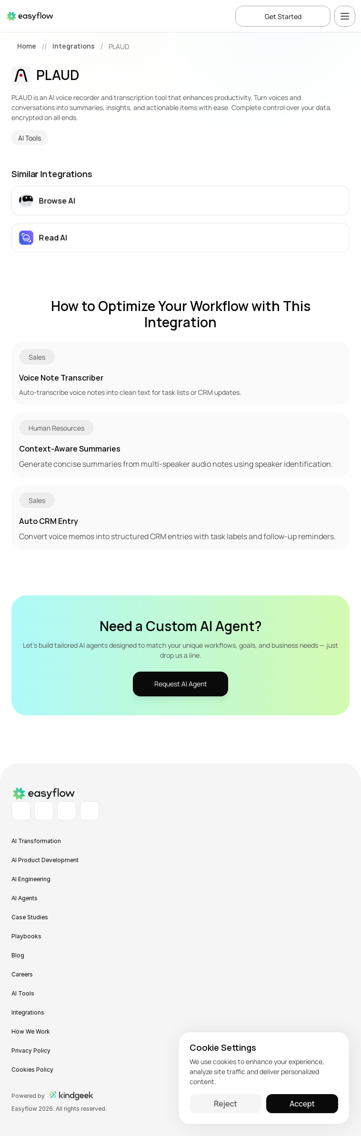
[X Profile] (89, 810)
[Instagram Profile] (66, 810)
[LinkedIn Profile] (20, 810)
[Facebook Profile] (43, 810)
